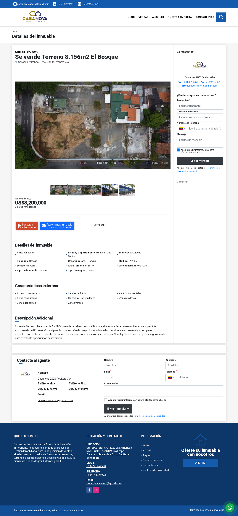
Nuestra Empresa (180, 17)
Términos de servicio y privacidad (149, 416)
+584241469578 (90, 4)
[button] (167, 70)
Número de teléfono (188, 123)
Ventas (143, 17)
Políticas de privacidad (156, 470)
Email (107, 371)
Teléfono (171, 371)
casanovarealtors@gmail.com (201, 85)
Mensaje (182, 134)
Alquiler (158, 17)
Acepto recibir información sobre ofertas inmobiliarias (137, 400)
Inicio (131, 17)
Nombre (109, 359)
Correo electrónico (188, 111)
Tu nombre (183, 100)
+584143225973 (65, 4)
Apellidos (171, 359)
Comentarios (111, 383)
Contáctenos (204, 17)
